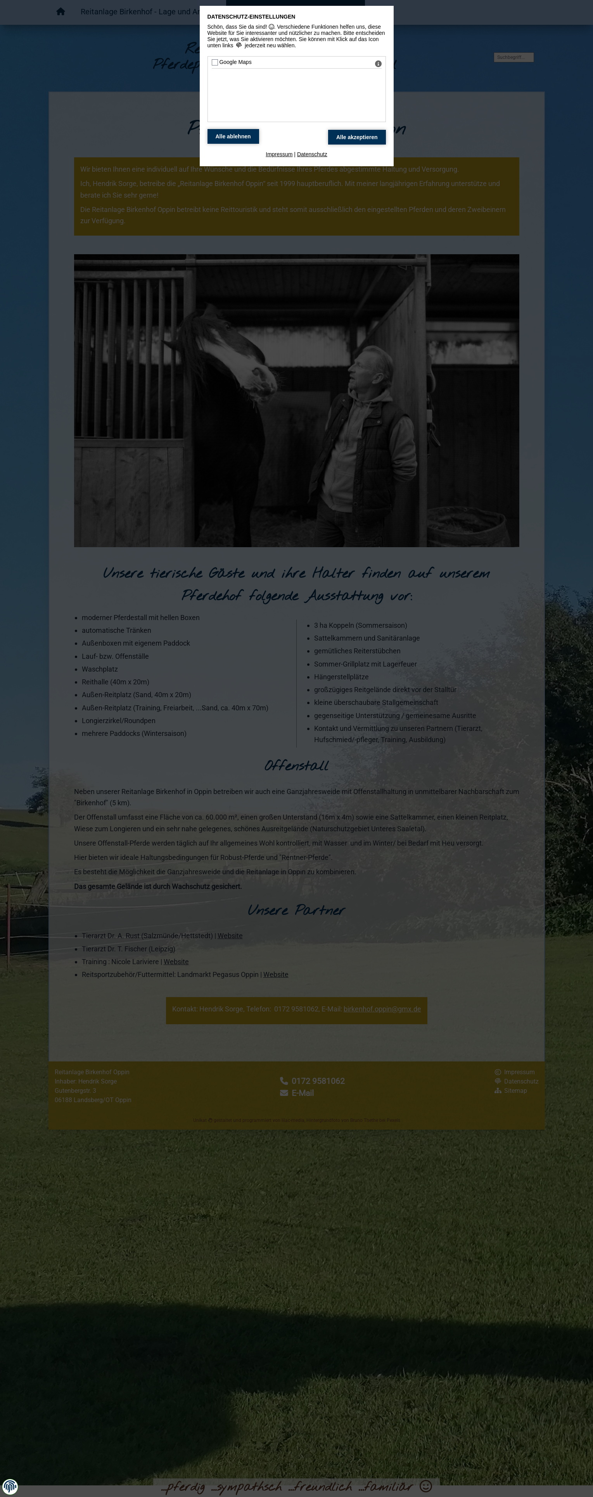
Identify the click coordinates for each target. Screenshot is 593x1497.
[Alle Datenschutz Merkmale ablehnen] (233, 136)
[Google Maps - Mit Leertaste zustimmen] (215, 62)
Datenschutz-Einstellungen (251, 17)
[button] (10, 1486)
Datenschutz (312, 154)
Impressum (279, 154)
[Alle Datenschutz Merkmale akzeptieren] (357, 137)
